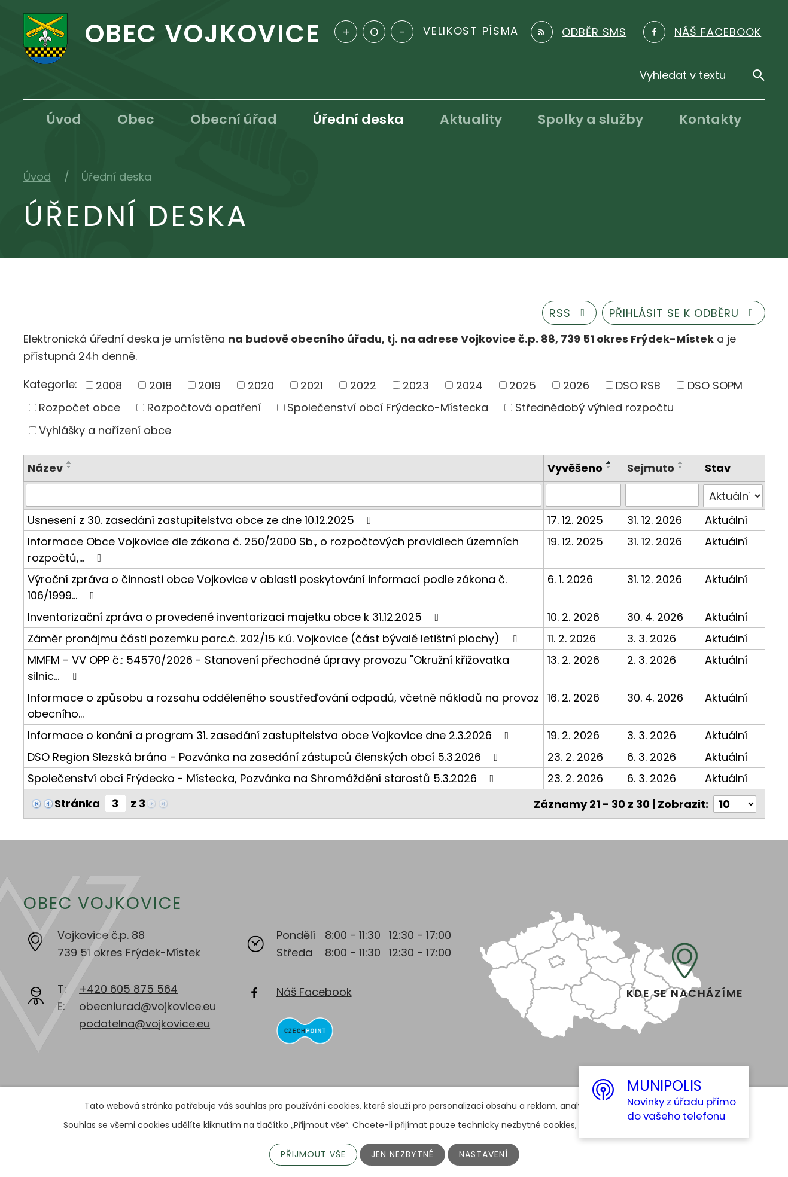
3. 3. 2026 (651, 637)
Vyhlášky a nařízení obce (105, 430)
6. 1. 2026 (571, 578)
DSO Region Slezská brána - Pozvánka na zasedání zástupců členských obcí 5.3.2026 (265, 756)
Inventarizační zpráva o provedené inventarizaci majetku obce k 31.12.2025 (236, 616)
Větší (345, 31)
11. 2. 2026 (572, 637)
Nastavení (483, 1154)
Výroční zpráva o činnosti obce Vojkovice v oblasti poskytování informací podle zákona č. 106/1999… (267, 586)
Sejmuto (650, 468)
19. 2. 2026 (574, 734)
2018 (160, 384)
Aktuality (471, 119)
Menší (402, 31)
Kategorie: (50, 384)
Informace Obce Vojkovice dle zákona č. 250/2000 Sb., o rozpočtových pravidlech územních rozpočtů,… (273, 549)
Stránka (77, 802)
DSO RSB (638, 384)
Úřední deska (358, 119)
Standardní (374, 31)
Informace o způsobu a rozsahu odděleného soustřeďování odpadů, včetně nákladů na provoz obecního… (283, 705)
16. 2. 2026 (574, 697)
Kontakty (710, 119)
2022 (363, 384)
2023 (416, 384)
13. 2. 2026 (574, 659)
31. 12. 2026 (654, 519)
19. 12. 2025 (576, 540)
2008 (109, 384)
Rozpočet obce (79, 407)
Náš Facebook (314, 990)
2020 (261, 384)
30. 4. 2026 (655, 616)
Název (45, 468)
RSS (569, 313)
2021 (311, 384)
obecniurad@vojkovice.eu (147, 1005)
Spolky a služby (590, 119)
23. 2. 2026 (576, 756)
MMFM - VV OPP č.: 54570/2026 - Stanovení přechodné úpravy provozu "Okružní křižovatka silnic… (268, 667)
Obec (135, 119)
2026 (576, 384)
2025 (522, 384)
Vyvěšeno (575, 468)
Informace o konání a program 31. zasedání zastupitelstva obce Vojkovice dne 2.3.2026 (271, 734)
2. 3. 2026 (651, 659)
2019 (209, 384)
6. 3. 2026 (651, 756)
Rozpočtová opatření (204, 407)
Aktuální (726, 519)
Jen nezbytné (402, 1154)
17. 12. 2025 (576, 519)
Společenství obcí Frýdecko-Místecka (387, 407)
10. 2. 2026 (574, 616)
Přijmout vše (313, 1154)
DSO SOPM (715, 384)
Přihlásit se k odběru (683, 313)
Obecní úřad (233, 119)
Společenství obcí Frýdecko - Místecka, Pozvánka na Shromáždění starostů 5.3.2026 (263, 777)
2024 (469, 384)
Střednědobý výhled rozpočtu (594, 407)
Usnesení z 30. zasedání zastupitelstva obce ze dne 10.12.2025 (202, 519)
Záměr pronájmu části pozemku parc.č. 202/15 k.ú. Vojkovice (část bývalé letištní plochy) (275, 637)
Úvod (64, 119)
